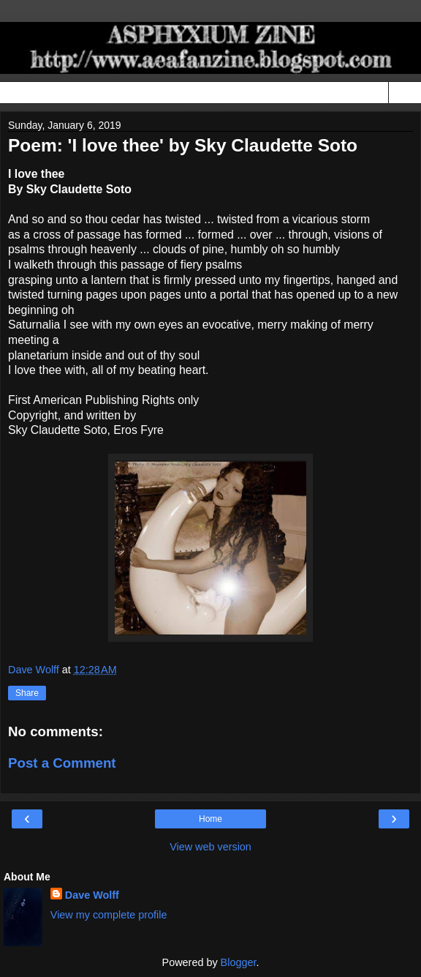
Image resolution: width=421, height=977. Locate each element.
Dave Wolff (92, 895)
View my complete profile (108, 915)
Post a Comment (62, 763)
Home (210, 819)
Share (27, 693)
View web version (210, 847)
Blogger (239, 962)
